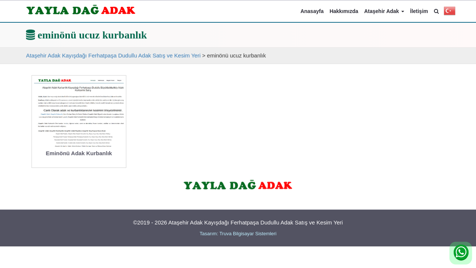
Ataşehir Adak (384, 11)
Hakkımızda (343, 11)
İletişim (419, 11)
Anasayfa (312, 11)
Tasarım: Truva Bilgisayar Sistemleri (238, 233)
